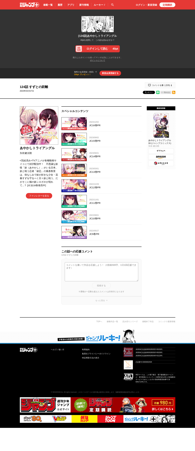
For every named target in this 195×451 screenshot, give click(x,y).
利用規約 (86, 349)
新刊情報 (84, 4)
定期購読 (167, 4)
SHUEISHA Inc (58, 392)
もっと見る (100, 300)
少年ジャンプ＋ (29, 4)
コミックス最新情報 (166, 321)
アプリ (70, 4)
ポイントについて (97, 60)
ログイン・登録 (146, 4)
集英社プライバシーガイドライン (96, 354)
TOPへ (99, 321)
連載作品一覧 (112, 321)
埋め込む (167, 92)
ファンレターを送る (39, 195)
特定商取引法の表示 (90, 358)
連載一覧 (48, 4)
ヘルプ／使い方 (57, 349)
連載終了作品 (148, 321)
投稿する (101, 285)
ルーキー (100, 4)
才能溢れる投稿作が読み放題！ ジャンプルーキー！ (97, 336)
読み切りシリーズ (130, 321)
